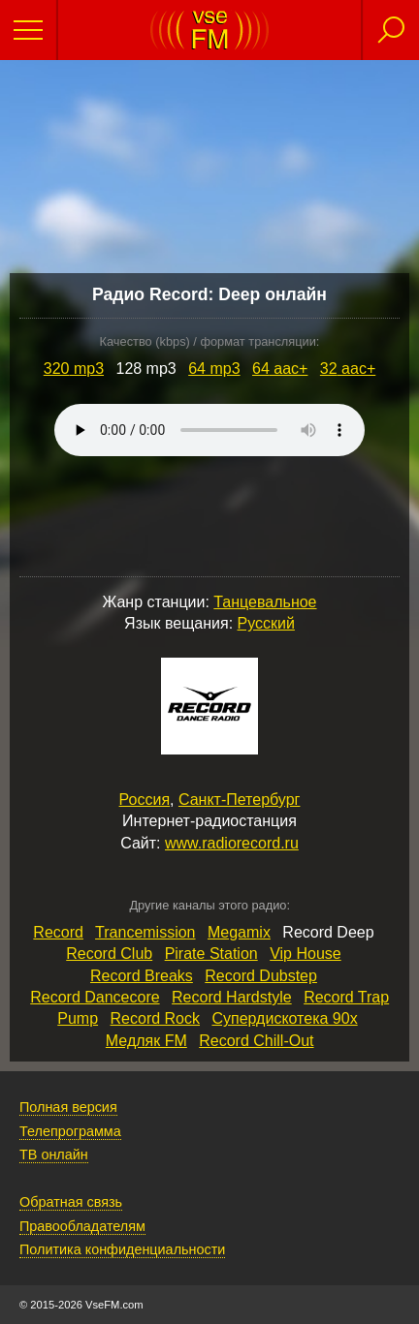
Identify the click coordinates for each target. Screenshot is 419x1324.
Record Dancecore (94, 997)
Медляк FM (146, 1040)
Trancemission (145, 932)
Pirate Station (211, 953)
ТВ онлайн (53, 1154)
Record (58, 932)
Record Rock (155, 1018)
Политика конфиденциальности (122, 1249)
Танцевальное (264, 602)
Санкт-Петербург (239, 799)
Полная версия (68, 1107)
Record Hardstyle (232, 997)
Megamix (239, 932)
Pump (77, 1018)
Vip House (305, 953)
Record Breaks (141, 976)
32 (347, 368)
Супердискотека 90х (284, 1018)
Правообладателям (82, 1226)
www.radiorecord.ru (232, 843)
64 (214, 368)
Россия (144, 799)
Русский (266, 623)
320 (74, 368)
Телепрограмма (70, 1131)
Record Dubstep (261, 976)
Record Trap (346, 997)
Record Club (109, 953)
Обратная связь (70, 1202)
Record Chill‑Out (256, 1040)
